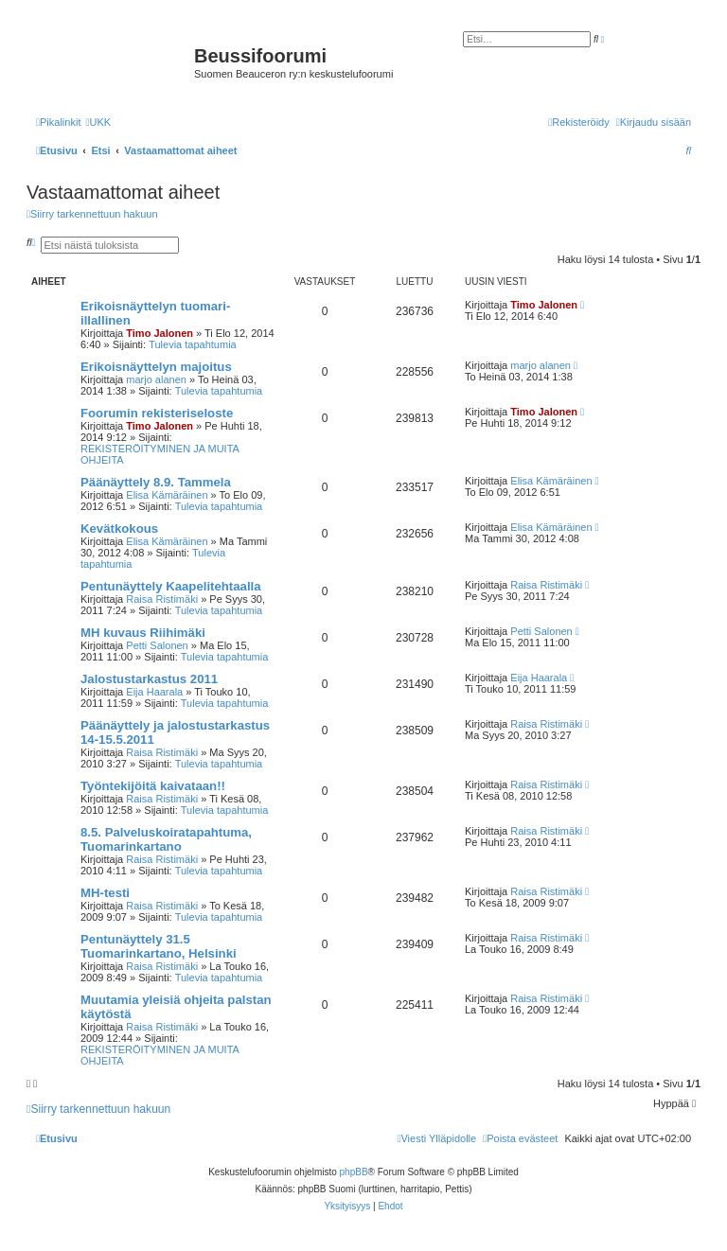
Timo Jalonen (159, 333)
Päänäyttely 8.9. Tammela (155, 482)
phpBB (354, 1172)
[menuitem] (98, 122)
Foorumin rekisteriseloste (156, 413)
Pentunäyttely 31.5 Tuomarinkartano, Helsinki (158, 946)
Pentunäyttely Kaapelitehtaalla (170, 586)
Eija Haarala (154, 691)
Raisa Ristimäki (162, 599)
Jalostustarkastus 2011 (149, 679)
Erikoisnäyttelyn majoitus (156, 367)
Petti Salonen (156, 645)
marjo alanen (156, 379)
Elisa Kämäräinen (166, 495)
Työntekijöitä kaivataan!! (152, 786)
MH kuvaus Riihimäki (142, 633)
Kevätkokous (119, 528)
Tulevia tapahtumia (193, 344)
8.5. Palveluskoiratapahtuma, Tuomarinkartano (166, 839)
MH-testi (105, 893)
